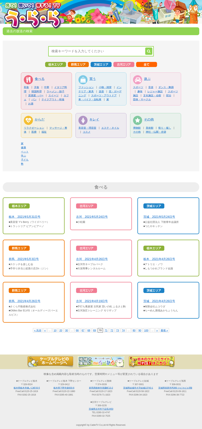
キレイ (94, 119)
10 (55, 330)
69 (94, 330)
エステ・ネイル (110, 127)
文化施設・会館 (152, 95)
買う (92, 79)
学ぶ (23, 155)
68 (88, 330)
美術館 (149, 127)
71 (106, 330)
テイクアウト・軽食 (52, 99)
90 (139, 330)
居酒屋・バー (35, 95)
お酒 (30, 103)
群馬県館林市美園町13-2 (101, 388)
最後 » (164, 330)
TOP (21, 348)
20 (60, 330)
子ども (25, 159)
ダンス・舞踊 (166, 87)
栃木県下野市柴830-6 (64, 388)
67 (83, 330)
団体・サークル (142, 99)
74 (123, 330)
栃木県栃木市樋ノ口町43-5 (27, 388)
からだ (40, 119)
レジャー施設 (155, 91)
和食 (26, 87)
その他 (149, 119)
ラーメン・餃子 (55, 91)
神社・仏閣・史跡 (156, 131)
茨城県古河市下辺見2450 (101, 409)
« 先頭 (37, 330)
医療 (34, 131)
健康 (23, 147)
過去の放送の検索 (101, 348)
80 (134, 330)
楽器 (101, 91)
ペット (25, 151)
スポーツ (138, 87)
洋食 (36, 87)
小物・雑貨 (105, 87)
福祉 (44, 131)
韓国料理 (36, 91)
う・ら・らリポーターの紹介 (141, 348)
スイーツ (53, 95)
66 (77, 330)
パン (34, 99)
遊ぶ (147, 79)
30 (66, 330)
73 (117, 330)
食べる (40, 79)
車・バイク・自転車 (89, 99)
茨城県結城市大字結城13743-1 (138, 388)
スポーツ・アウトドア (104, 95)
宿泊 (168, 95)
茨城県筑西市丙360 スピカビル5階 (175, 388)
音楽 (150, 87)
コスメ (86, 131)
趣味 (139, 91)
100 (146, 330)
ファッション (86, 87)
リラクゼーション (34, 127)
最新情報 (61, 348)
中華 (46, 87)
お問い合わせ (181, 348)
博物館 (137, 127)
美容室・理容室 (87, 127)
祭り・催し (164, 127)
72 (111, 330)
